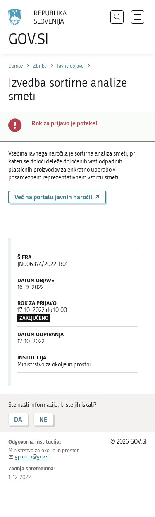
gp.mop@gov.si (32, 456)
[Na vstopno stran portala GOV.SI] (41, 28)
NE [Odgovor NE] (43, 419)
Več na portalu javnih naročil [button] (57, 197)
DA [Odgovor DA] (18, 419)
